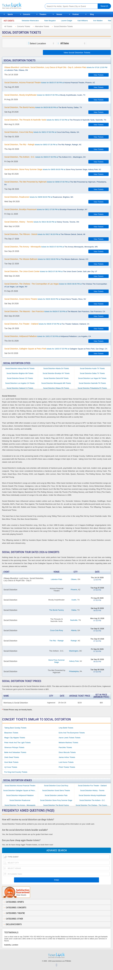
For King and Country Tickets (15, 772)
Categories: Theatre (15, 913)
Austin (73, 600)
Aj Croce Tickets (10, 767)
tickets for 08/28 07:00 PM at (44, 95)
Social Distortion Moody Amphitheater (92, 795)
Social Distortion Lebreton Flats (56, 795)
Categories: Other (14, 919)
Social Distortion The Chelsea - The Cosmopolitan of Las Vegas (93, 805)
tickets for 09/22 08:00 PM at (46, 259)
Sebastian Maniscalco (39, 21)
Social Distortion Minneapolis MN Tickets (56, 383)
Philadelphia (74, 671)
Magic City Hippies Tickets (14, 738)
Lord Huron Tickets (66, 762)
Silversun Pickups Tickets (14, 747)
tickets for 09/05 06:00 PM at (52, 169)
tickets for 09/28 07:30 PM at (54, 311)
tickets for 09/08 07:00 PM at (55, 183)
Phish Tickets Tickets (67, 767)
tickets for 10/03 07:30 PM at (55, 349)
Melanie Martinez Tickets (68, 742)
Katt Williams (92, 21)
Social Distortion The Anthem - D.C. (92, 800)
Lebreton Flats (56, 579)
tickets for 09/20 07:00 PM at (51, 247)
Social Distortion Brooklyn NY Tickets (56, 373)
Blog (92, 14)
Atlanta (73, 630)
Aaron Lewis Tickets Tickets (69, 738)
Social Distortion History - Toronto (92, 790)
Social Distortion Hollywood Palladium (20, 795)
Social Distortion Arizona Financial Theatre (19, 786)
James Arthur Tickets (67, 757)
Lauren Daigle (76, 21)
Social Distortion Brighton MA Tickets (20, 373)
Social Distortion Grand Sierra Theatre (56, 790)
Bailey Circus (20, 21)
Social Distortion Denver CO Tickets (20, 378)
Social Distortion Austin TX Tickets (92, 368)
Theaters (42, 14)
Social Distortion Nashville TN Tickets (92, 383)
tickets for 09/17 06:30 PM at (44, 234)
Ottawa (74, 579)
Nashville (73, 620)
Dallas (73, 610)
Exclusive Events (14, 924)
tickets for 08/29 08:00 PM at (43, 107)
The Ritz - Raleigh (56, 641)
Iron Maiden (107, 21)
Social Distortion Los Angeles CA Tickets (20, 383)
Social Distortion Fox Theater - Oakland (92, 786)
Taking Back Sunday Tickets (15, 728)
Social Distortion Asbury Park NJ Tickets (19, 368)
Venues (59, 14)
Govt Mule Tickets (11, 762)
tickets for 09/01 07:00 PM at (41, 132)
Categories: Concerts (16, 907)
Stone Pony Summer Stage (56, 661)
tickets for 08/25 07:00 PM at (49, 82)
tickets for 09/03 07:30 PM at (43, 144)
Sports (10, 14)
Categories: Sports (15, 902)
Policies (68, 961)
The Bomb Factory (56, 610)
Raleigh (74, 641)
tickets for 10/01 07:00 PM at (47, 336)
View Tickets (98, 75)
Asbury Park (74, 661)
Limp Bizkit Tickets (66, 728)
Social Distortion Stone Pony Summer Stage (56, 800)
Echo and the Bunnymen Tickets (72, 733)
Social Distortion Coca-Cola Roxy (56, 786)
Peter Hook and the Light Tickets (17, 742)
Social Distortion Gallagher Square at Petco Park (20, 790)
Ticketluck (21, 6)
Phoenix (74, 590)
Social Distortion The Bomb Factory (56, 805)
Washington (73, 651)
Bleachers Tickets (11, 733)
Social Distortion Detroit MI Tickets (56, 378)
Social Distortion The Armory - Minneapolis (19, 805)
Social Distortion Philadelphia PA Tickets (92, 388)
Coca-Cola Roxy (56, 630)
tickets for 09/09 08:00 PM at (38, 197)
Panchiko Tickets (65, 747)
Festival (76, 14)
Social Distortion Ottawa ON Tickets (56, 388)
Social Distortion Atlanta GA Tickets (56, 368)
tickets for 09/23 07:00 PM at (50, 271)
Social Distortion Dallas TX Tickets (92, 373)
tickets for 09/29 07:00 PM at (46, 324)
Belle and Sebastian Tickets (15, 752)
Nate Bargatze (59, 21)
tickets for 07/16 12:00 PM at (55, 68)
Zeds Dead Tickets (11, 757)
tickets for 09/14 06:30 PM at (41, 222)
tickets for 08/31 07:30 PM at (55, 120)
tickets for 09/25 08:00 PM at (55, 285)
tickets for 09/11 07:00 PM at (45, 209)
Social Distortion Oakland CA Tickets (20, 388)
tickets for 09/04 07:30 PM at (45, 157)
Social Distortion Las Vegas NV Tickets (92, 378)
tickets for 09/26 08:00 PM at (45, 299)
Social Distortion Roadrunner (20, 800)
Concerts (26, 14)
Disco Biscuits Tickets (67, 752)
